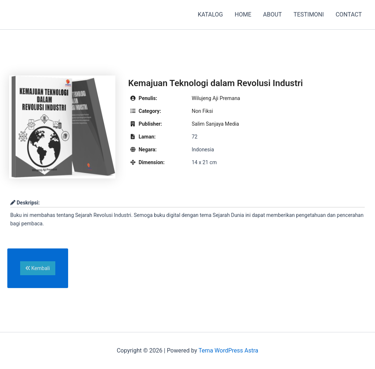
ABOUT (272, 14)
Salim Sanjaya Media (215, 124)
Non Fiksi (202, 111)
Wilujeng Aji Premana (216, 98)
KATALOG (210, 14)
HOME (243, 14)
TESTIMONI (309, 14)
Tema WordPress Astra (228, 350)
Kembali (38, 268)
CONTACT (348, 14)
